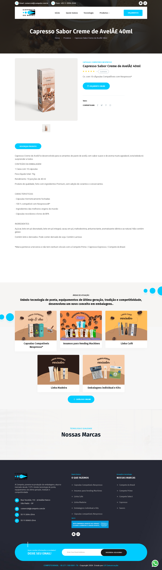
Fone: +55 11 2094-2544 (66, 3)
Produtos (104, 13)
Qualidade (103, 71)
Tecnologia (89, 13)
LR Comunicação (111, 565)
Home (57, 38)
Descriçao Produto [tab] (28, 146)
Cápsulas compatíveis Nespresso (88, 514)
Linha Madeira (59, 387)
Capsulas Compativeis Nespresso (97, 62)
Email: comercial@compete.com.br (33, 3)
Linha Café (127, 343)
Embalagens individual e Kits (104, 387)
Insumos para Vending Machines (81, 343)
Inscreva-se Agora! (114, 552)
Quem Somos (72, 13)
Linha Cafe (78, 496)
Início (57, 13)
